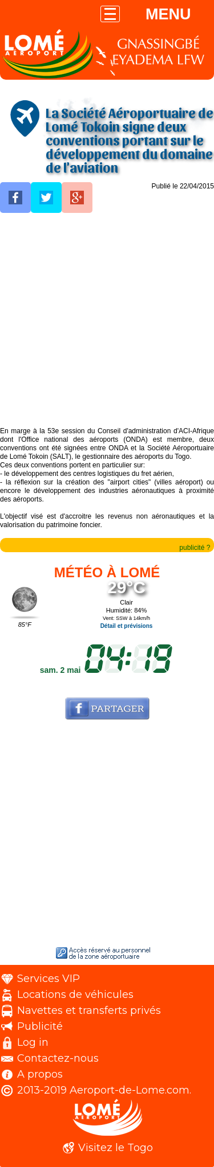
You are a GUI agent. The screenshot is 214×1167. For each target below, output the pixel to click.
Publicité (40, 1026)
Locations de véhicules (75, 994)
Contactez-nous (58, 1058)
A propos (40, 1074)
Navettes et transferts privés (89, 1010)
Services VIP (48, 978)
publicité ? (194, 548)
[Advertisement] (107, 320)
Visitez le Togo (115, 1147)
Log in (33, 1042)
